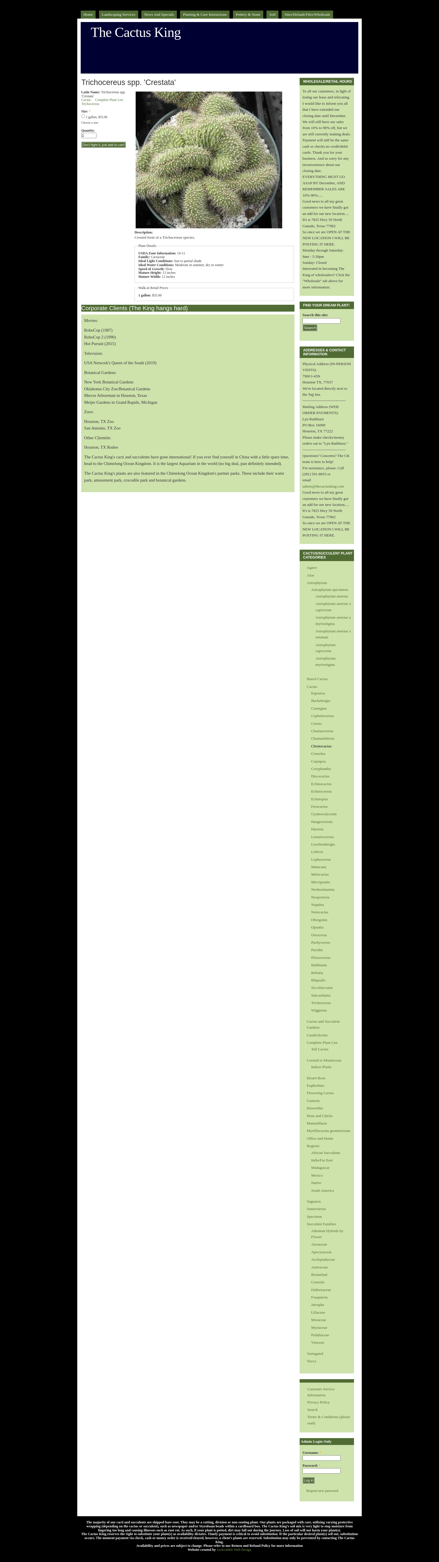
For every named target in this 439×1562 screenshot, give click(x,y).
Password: (311, 1465)
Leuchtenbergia (323, 844)
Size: (85, 111)
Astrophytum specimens (329, 589)
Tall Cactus (319, 1049)
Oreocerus (319, 935)
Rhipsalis (318, 980)
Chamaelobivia (322, 738)
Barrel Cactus (317, 679)
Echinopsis (319, 799)
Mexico (317, 1175)
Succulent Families (321, 1224)
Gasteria (313, 1100)
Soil (272, 14)
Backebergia (320, 700)
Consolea (318, 753)
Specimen (314, 1216)
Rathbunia (319, 965)
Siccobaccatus (322, 987)
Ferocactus (319, 806)
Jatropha (317, 1304)
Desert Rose (316, 1078)
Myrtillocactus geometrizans (328, 1131)
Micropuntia (320, 882)
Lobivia (317, 852)
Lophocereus (321, 859)
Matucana (318, 867)
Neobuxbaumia (323, 889)
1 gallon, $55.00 (94, 117)
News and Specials (159, 14)
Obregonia (319, 920)
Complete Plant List (109, 100)
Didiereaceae (321, 1290)
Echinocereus (321, 791)
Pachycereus (320, 942)
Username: (311, 1452)
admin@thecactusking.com (323, 486)
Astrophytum (317, 583)
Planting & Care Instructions (205, 14)
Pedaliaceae (320, 1335)
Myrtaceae (319, 1327)
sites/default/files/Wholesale (307, 14)
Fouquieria (319, 1297)
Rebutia (317, 973)
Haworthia (315, 1108)
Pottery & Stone (248, 14)
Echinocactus (321, 784)
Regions (313, 1146)
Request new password (322, 1491)
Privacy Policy (318, 1402)
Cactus (86, 100)
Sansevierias (316, 1209)
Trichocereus (90, 104)
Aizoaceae (319, 1244)
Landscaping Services (118, 14)
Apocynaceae (321, 1252)
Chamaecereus (322, 731)
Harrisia (317, 829)
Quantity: (88, 130)
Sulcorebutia (321, 995)
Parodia (317, 950)
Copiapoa (318, 761)
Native (316, 1183)
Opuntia (317, 927)
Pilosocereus (321, 957)
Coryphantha (321, 769)
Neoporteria (320, 897)
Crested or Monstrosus (324, 1060)
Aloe (310, 575)
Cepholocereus (322, 716)
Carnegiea (319, 708)
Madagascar (320, 1167)
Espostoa (318, 693)
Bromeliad (319, 1274)
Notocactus (319, 912)
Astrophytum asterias (331, 596)
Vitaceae (317, 1342)
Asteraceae (319, 1267)
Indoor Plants (321, 1067)
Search (312, 1409)
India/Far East (322, 1160)
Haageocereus (322, 821)
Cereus (316, 723)
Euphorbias (315, 1085)
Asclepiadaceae (323, 1259)
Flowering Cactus (320, 1093)
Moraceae (318, 1320)
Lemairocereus (322, 837)
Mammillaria (317, 1123)
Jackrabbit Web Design (234, 1550)
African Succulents (325, 1153)
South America (322, 1190)
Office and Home (320, 1138)
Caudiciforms (317, 1035)
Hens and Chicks (320, 1116)
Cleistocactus (321, 746)
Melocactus (320, 874)
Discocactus (320, 776)
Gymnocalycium (324, 814)
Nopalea (317, 904)
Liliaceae (318, 1312)
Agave (312, 567)
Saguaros (314, 1201)
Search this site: (315, 315)
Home (88, 14)
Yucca (311, 1361)
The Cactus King (136, 32)
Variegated (315, 1353)
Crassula (317, 1282)
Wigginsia (319, 1010)
